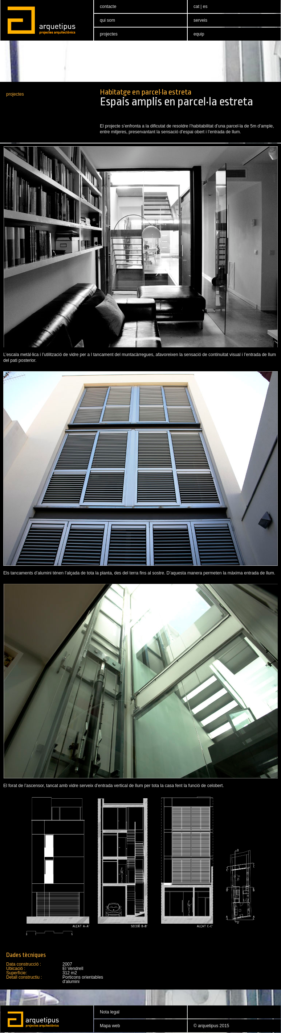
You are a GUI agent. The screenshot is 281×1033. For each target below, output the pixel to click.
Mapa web (110, 1025)
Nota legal (109, 1012)
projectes (15, 94)
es (205, 6)
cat (197, 6)
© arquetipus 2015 (211, 1025)
